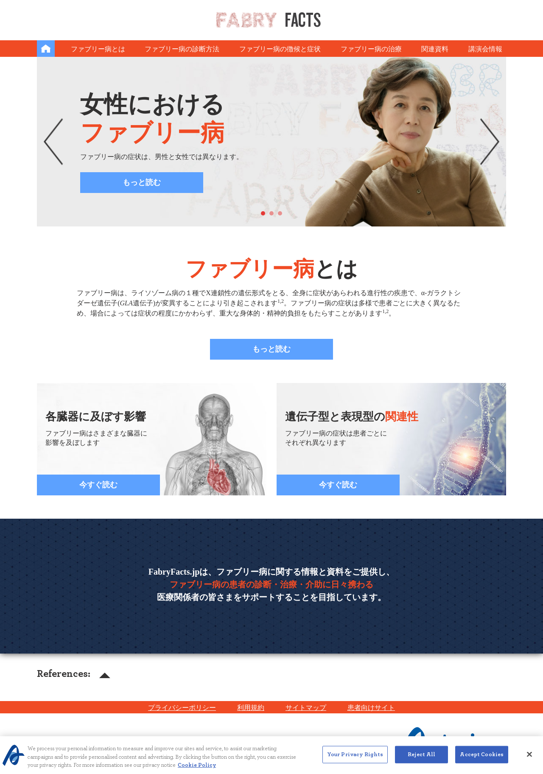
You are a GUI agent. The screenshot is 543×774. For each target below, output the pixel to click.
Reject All (421, 759)
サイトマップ (305, 707)
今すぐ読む (98, 485)
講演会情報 (485, 49)
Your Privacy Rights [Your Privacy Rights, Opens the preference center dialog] (355, 759)
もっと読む (142, 182)
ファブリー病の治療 (371, 49)
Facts (268, 19)
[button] (53, 141)
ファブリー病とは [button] (98, 49)
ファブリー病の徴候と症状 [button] (280, 49)
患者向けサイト (371, 707)
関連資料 (434, 49)
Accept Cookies (482, 759)
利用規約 (250, 707)
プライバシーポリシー (182, 707)
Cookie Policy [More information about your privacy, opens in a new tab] (197, 770)
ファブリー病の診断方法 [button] (182, 49)
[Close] (529, 758)
